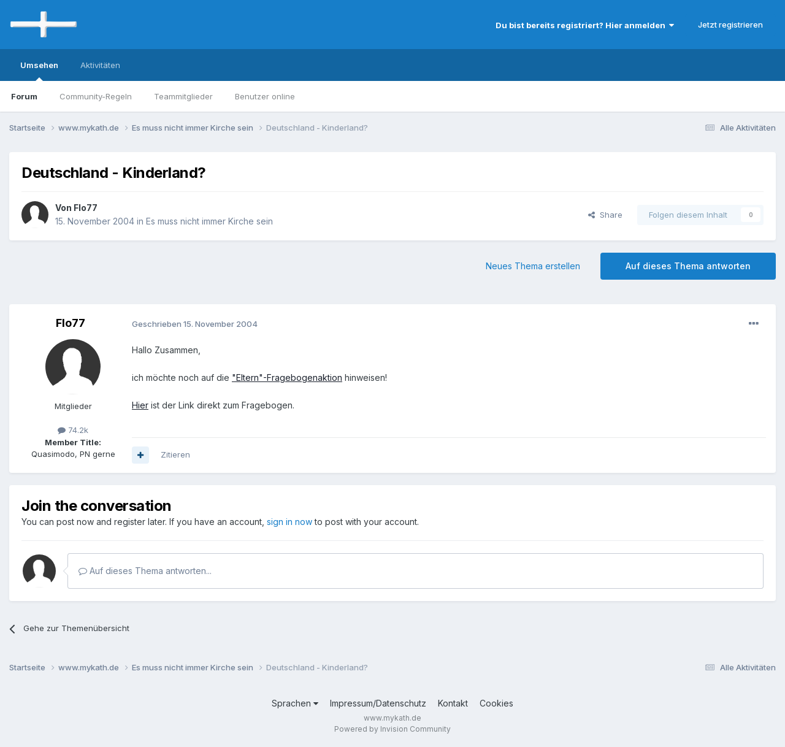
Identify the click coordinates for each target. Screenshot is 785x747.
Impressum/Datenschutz (378, 703)
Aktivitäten (100, 65)
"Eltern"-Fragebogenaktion (287, 377)
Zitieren (175, 454)
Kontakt (453, 703)
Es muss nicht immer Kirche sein (209, 221)
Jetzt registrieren (730, 24)
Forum (24, 96)
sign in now (289, 521)
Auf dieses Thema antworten (688, 266)
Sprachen (295, 703)
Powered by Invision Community (392, 729)
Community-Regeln (95, 96)
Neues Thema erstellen (533, 266)
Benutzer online (265, 96)
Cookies (496, 703)
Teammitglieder (183, 96)
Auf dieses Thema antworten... (145, 570)
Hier (140, 405)
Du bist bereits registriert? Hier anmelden (585, 25)
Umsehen (39, 70)
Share (605, 215)
